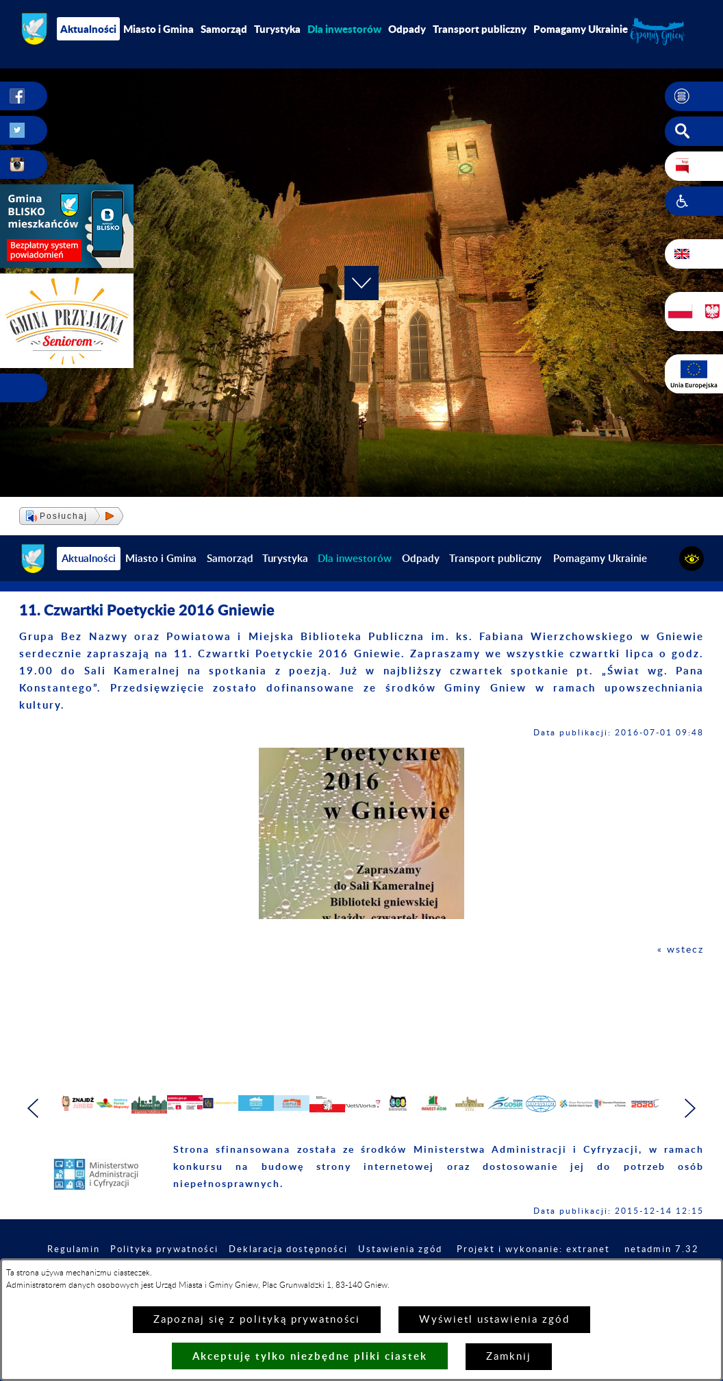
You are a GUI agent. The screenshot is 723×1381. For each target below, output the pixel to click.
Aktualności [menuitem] (88, 28)
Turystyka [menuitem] (277, 28)
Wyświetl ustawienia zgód (494, 1320)
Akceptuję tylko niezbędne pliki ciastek (309, 1356)
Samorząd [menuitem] (224, 28)
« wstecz (679, 949)
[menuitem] (344, 28)
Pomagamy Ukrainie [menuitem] (580, 28)
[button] (694, 96)
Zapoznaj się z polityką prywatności (256, 1320)
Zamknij (508, 1357)
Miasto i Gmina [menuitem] (158, 28)
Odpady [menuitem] (407, 28)
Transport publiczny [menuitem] (480, 28)
